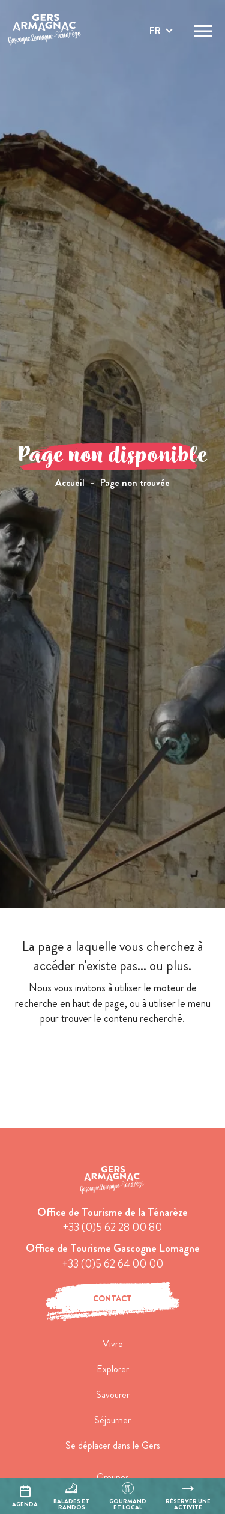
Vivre (113, 1344)
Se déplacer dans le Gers (112, 1445)
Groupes (113, 1477)
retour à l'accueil (112, 1062)
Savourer (113, 1395)
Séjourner (112, 1420)
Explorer (113, 1369)
